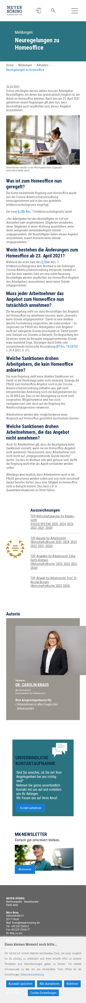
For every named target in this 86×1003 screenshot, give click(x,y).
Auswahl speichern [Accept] (20, 983)
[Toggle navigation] (75, 10)
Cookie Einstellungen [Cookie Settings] (43, 993)
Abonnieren (25, 871)
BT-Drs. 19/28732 (67, 346)
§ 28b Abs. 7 (26, 211)
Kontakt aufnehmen (30, 810)
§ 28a (44, 262)
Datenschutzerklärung (32, 974)
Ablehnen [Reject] (72, 983)
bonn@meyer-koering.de (26, 922)
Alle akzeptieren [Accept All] (49, 983)
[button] (38, 11)
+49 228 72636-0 (20, 926)
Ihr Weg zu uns (14, 933)
